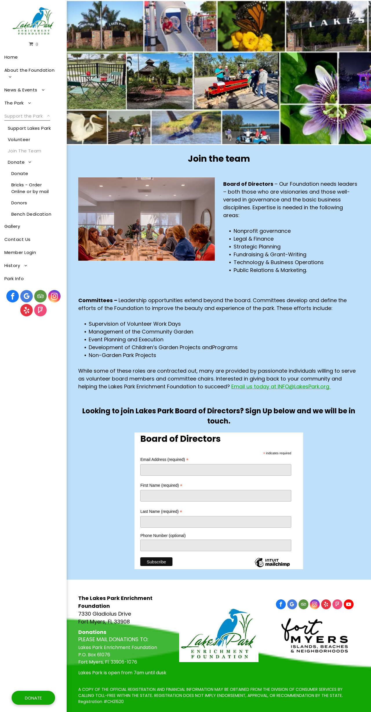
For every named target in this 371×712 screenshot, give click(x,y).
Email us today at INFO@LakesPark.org (280, 386)
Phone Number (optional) (163, 535)
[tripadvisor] (40, 297)
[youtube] (349, 605)
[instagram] (54, 297)
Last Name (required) (161, 511)
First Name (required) (161, 485)
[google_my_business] (26, 297)
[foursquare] (40, 311)
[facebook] (12, 297)
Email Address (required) (164, 459)
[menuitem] (31, 57)
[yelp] (26, 311)
